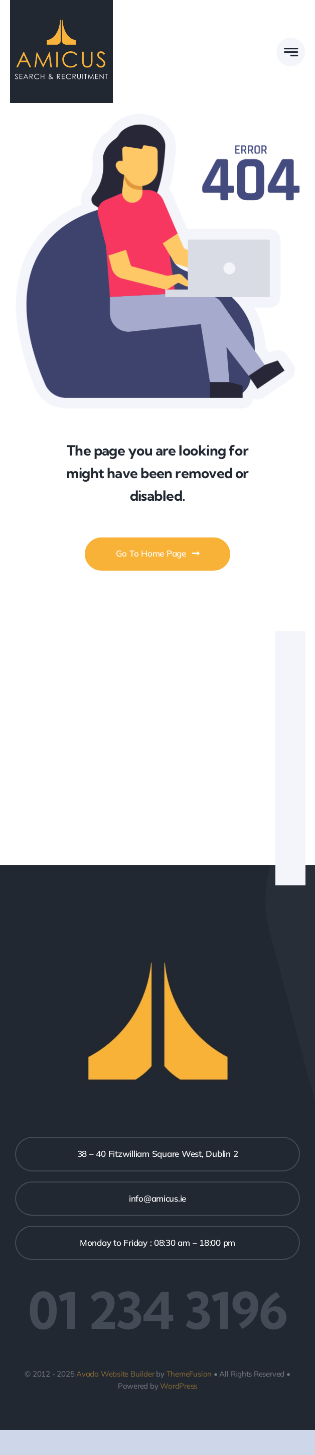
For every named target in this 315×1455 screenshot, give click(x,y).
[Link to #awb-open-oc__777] (290, 52)
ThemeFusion (189, 1374)
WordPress (178, 1386)
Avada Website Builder (115, 1374)
